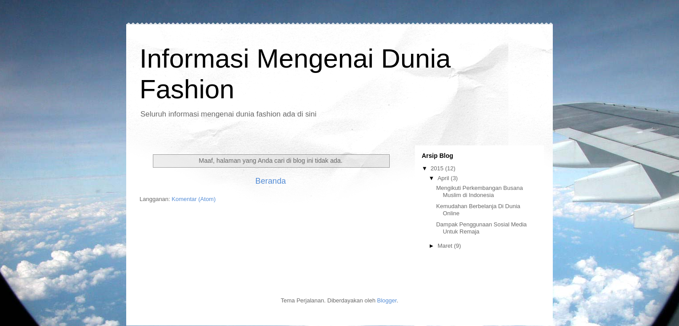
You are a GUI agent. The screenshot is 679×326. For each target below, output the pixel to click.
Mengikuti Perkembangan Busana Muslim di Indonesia (479, 191)
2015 (438, 168)
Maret (446, 245)
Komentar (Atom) (194, 199)
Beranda (271, 181)
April (444, 178)
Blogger (387, 300)
